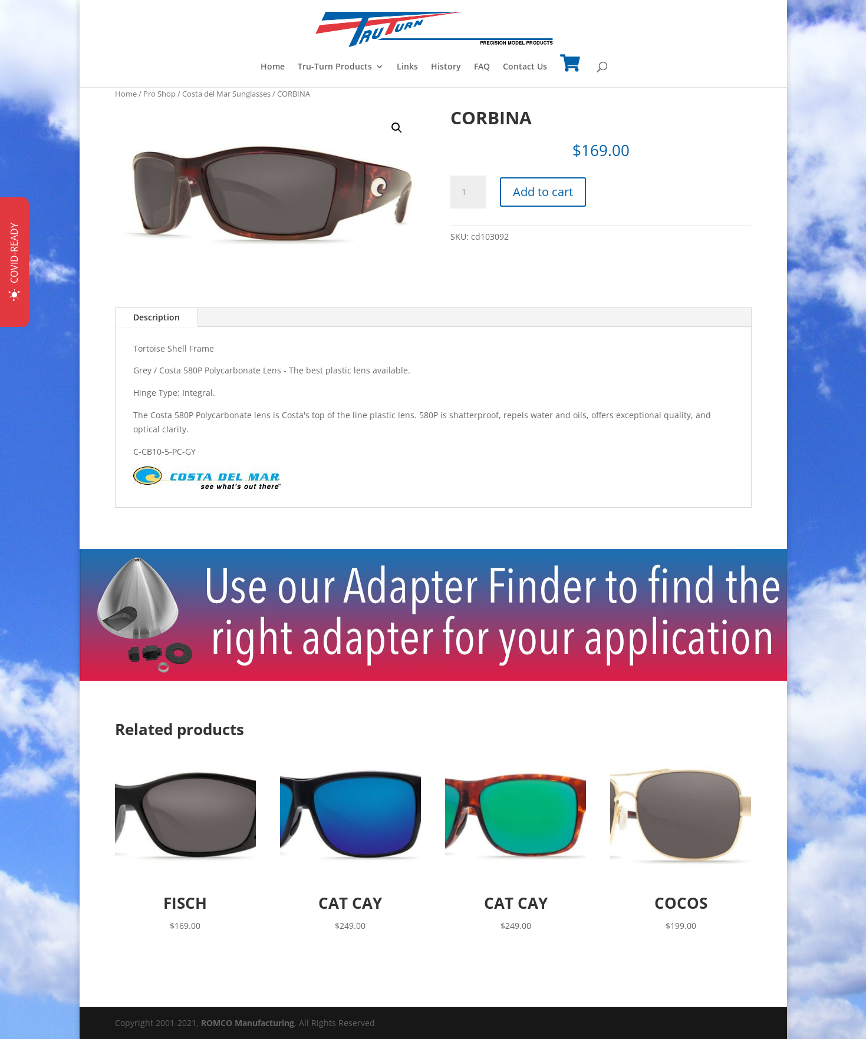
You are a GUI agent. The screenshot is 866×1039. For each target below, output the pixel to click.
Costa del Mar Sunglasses (226, 93)
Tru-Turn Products (335, 67)
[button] (396, 127)
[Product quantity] (468, 192)
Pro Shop (159, 93)
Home (273, 67)
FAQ (482, 67)
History (446, 67)
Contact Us (525, 67)
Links (407, 67)
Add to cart (543, 192)
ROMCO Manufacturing (247, 1022)
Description (156, 317)
